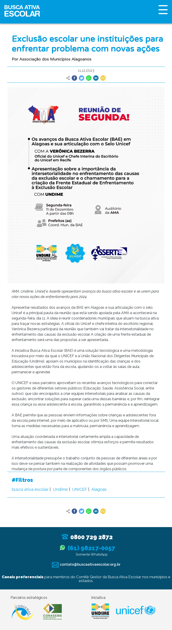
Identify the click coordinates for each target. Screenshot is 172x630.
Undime (60, 489)
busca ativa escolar (30, 489)
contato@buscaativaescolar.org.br (86, 564)
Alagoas (99, 489)
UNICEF (79, 489)
